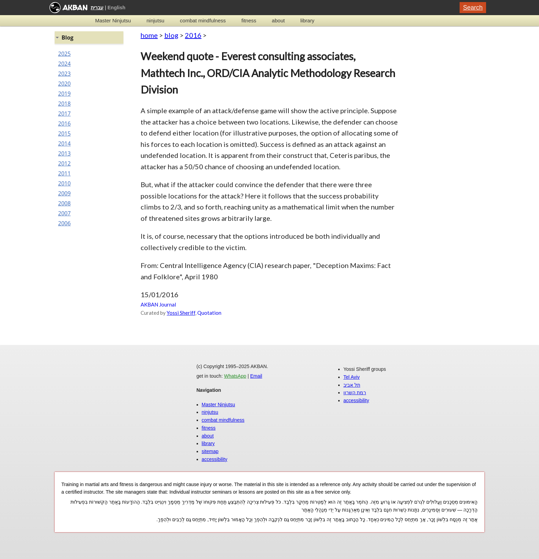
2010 (64, 183)
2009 (64, 193)
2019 (64, 93)
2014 (64, 143)
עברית (97, 7)
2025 (64, 53)
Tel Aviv (351, 377)
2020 (64, 83)
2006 (64, 223)
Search (473, 7)
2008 (64, 203)
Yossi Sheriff (181, 313)
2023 (64, 73)
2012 (64, 163)
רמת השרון (354, 392)
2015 (64, 133)
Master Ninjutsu (113, 20)
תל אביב (351, 385)
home (149, 35)
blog (171, 35)
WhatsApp (235, 376)
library (307, 20)
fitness (248, 20)
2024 (64, 63)
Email (256, 376)
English (116, 7)
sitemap (210, 451)
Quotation (209, 313)
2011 (64, 173)
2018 (64, 103)
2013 (64, 153)
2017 (64, 113)
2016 (193, 35)
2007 (64, 213)
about (278, 20)
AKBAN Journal (158, 304)
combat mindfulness (203, 20)
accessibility (215, 459)
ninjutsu (155, 20)
